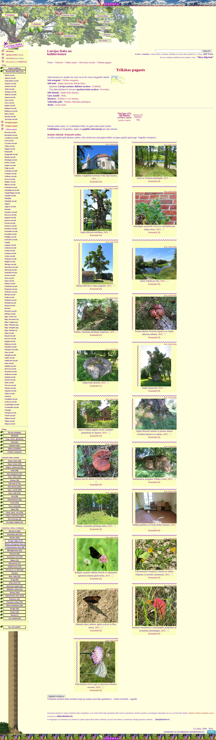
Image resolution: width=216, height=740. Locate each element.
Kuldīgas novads (10, 237)
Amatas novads (10, 97)
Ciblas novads (9, 146)
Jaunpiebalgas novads (12, 193)
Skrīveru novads (10, 369)
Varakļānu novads (11, 399)
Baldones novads (10, 108)
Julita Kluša (114, 144)
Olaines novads (10, 284)
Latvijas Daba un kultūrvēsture (59, 52)
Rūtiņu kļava (79, 83)
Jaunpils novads (10, 196)
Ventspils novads (10, 413)
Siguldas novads (10, 366)
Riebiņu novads (10, 314)
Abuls (63, 95)
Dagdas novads (10, 149)
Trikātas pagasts (104, 62)
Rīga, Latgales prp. (11, 322)
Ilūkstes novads (10, 185)
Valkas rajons (71, 62)
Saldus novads (10, 358)
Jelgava (7, 204)
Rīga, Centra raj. (11, 317)
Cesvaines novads (11, 143)
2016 (105, 232)
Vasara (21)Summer (138, 116)
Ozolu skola (60, 105)
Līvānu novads (10, 251)
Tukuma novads (10, 388)
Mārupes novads (10, 264)
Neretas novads (10, 275)
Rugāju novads (10, 341)
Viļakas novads (10, 418)
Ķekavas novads (10, 220)
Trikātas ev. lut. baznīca (67, 98)
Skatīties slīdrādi (55, 134)
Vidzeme (59, 62)
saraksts (14, 55)
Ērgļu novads (9, 168)
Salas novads (9, 352)
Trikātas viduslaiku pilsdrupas (77, 102)
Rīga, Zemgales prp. (12, 328)
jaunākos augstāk (124, 120)
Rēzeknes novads (11, 311)
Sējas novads (9, 363)
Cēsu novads (9, 141)
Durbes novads (10, 163)
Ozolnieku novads (11, 286)
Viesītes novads (10, 416)
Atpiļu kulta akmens (69, 92)
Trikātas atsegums (70, 80)
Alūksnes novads (10, 95)
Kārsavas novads (11, 215)
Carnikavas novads (11, 138)
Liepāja (7, 242)
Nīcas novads (9, 278)
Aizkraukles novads (11, 81)
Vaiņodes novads (10, 391)
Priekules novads (11, 300)
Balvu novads (9, 114)
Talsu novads (9, 383)
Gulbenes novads (11, 176)
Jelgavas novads (10, 207)
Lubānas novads (10, 253)
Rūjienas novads (10, 344)
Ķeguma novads (10, 218)
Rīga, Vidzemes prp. (12, 325)
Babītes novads (10, 106)
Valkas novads (10, 394)
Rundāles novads (11, 347)
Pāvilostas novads (11, 292)
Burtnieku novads (11, 135)
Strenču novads (10, 380)
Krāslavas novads (11, 229)
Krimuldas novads (11, 231)
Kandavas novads (11, 212)
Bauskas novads (10, 117)
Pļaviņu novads (10, 295)
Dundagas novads (11, 160)
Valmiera (8, 396)
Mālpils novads (10, 262)
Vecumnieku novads (12, 407)
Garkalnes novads (11, 171)
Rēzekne (7, 308)
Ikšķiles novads (10, 182)
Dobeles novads (10, 157)
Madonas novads (10, 259)
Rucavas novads (10, 339)
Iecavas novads (10, 179)
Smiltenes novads (11, 374)
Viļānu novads (10, 421)
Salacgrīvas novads (11, 350)
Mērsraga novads (11, 270)
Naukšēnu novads (11, 273)
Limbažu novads (10, 248)
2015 (94, 178)
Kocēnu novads (10, 223)
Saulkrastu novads (11, 361)
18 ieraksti (104, 89)
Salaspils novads (10, 355)
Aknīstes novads (10, 86)
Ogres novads (9, 281)
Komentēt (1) (96, 386)
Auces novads (9, 103)
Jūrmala (7, 209)
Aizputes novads (10, 84)
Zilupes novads (10, 424)
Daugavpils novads (11, 154)
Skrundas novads (11, 372)
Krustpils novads (11, 234)
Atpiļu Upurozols (65, 83)
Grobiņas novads (11, 174)
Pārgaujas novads (11, 289)
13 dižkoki (96, 86)
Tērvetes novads (10, 385)
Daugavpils (8, 152)
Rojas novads (9, 333)
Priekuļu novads (10, 303)
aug (137, 119)
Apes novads (9, 100)
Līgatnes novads (10, 245)
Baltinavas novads (11, 111)
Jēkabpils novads (11, 201)
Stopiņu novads (10, 377)
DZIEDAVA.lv (111, 4)
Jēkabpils (8, 198)
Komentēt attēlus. (73, 134)
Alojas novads (9, 89)
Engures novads (10, 165)
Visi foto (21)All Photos (124, 115)
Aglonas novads (10, 78)
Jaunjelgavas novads (12, 190)
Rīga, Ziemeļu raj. (11, 330)
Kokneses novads (11, 226)
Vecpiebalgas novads (12, 405)
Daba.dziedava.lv (16, 62)
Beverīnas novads (11, 119)
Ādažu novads (9, 75)
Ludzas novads (10, 256)
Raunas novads (10, 306)
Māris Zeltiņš (113, 189)
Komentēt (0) (96, 181)
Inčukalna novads (11, 187)
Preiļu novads (9, 297)
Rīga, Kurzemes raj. (12, 319)
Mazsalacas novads (11, 267)
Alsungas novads (10, 92)
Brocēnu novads (10, 132)
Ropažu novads (10, 336)
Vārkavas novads (11, 402)
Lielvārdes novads (11, 240)
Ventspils (8, 410)
